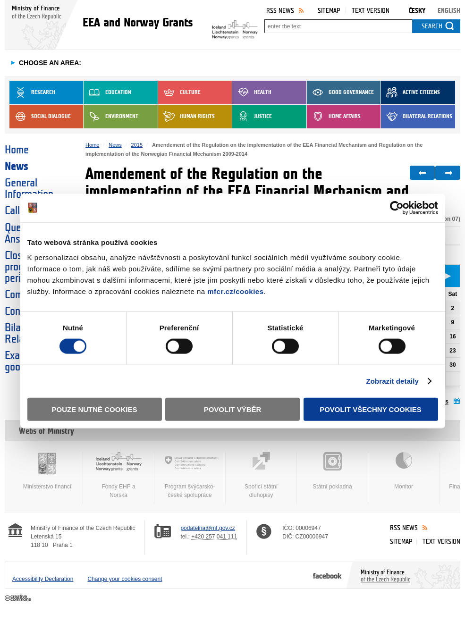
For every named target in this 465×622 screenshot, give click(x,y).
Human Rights (186, 116)
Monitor (404, 471)
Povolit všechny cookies (371, 409)
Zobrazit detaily (392, 381)
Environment (111, 116)
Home (17, 150)
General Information (29, 189)
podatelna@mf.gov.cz (207, 528)
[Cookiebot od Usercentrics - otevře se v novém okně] (396, 208)
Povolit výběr (233, 409)
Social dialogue (40, 116)
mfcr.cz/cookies (235, 291)
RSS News (280, 11)
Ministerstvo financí (47, 471)
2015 (137, 145)
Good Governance (340, 92)
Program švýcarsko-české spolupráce (190, 475)
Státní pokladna (332, 471)
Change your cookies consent (124, 579)
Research (32, 92)
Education (107, 92)
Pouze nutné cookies (94, 409)
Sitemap (329, 11)
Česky (417, 11)
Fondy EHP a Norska (118, 475)
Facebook (327, 575)
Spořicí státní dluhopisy (261, 475)
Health (251, 92)
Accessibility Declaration (42, 579)
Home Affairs (334, 116)
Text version (370, 11)
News (16, 166)
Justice (252, 116)
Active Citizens (410, 92)
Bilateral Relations (416, 116)
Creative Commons (19, 598)
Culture (179, 92)
